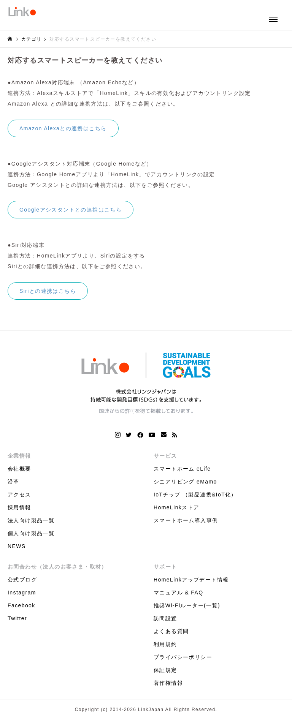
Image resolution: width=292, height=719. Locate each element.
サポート (165, 567)
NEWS (17, 546)
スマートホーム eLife (182, 469)
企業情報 (19, 456)
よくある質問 (171, 631)
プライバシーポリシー (183, 657)
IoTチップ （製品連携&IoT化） (195, 494)
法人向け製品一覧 (31, 520)
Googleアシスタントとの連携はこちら (70, 210)
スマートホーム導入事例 (186, 520)
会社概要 (19, 469)
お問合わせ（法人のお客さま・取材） (57, 567)
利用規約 (165, 644)
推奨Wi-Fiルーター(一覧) (187, 605)
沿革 (13, 482)
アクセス (19, 494)
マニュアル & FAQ (178, 592)
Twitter (17, 618)
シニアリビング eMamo (185, 482)
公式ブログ (22, 580)
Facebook (21, 605)
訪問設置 (165, 618)
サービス (165, 456)
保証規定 (165, 670)
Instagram (22, 592)
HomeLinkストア (176, 507)
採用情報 (19, 507)
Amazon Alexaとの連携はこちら (63, 128)
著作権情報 (168, 683)
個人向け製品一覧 (31, 533)
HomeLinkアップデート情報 (191, 580)
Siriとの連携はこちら (47, 291)
